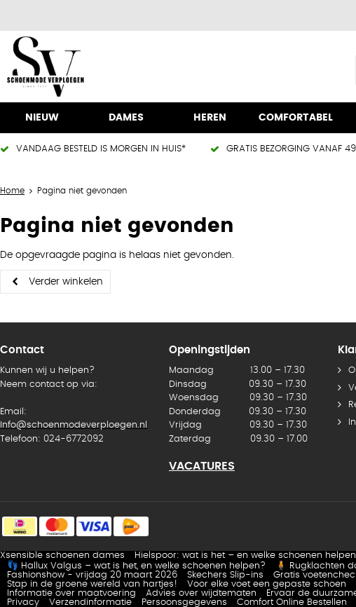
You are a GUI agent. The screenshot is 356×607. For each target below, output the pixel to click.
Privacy (23, 602)
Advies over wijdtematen (201, 593)
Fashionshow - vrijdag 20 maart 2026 (92, 575)
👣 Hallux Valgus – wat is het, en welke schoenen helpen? (136, 566)
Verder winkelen (66, 282)
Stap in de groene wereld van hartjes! (92, 584)
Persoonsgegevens (184, 602)
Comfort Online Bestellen (292, 602)
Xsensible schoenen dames (62, 555)
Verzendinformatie (90, 602)
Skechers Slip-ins (225, 575)
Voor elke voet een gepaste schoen (266, 584)
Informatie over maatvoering (71, 593)
